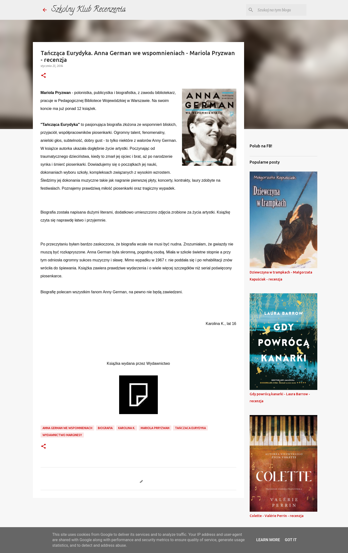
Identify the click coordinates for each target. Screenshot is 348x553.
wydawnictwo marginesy (62, 435)
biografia (105, 428)
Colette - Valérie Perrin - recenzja (277, 516)
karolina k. (126, 428)
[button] (43, 75)
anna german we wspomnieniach (67, 428)
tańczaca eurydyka (190, 428)
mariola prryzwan (155, 428)
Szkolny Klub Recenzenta (88, 10)
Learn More (268, 540)
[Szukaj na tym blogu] (281, 10)
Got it (291, 540)
